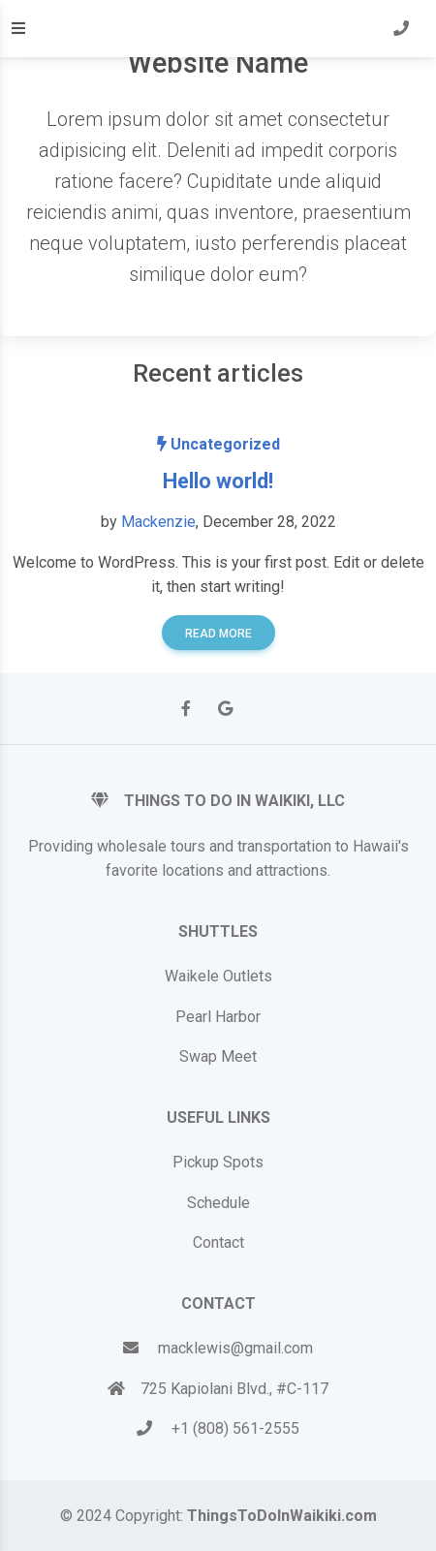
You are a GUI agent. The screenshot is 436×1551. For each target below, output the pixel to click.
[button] (401, 29)
